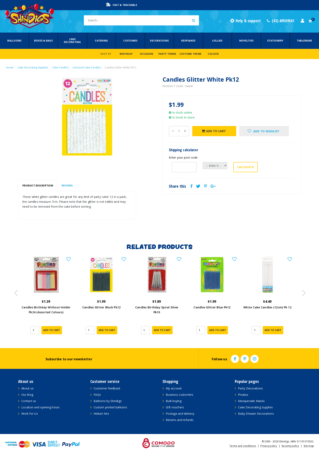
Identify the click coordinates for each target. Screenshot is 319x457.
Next (302, 292)
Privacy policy (268, 446)
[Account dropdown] (302, 20)
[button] (264, 131)
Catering (101, 40)
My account (174, 388)
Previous (15, 292)
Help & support (245, 20)
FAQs (97, 395)
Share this (177, 186)
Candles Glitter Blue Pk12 (214, 307)
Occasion (146, 54)
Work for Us (29, 413)
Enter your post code (183, 157)
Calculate (245, 167)
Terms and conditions (242, 446)
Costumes (130, 40)
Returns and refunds (179, 420)
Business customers (179, 395)
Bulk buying (173, 401)
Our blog (27, 395)
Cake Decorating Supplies (255, 407)
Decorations (159, 40)
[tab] (37, 185)
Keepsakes (188, 40)
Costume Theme (190, 54)
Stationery (275, 40)
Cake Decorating (72, 40)
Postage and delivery (180, 413)
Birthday (126, 54)
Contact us (28, 401)
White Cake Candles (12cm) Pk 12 (270, 307)
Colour (213, 54)
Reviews (67, 185)
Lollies (217, 40)
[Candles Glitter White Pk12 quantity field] (179, 131)
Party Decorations (250, 388)
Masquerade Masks (251, 401)
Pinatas (243, 395)
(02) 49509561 (281, 20)
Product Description (37, 185)
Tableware (304, 40)
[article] (48, 298)
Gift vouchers (175, 407)
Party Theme (167, 54)
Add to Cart (214, 131)
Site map (309, 446)
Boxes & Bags (43, 40)
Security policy (290, 446)
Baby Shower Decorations (256, 413)
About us (27, 388)
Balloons (14, 40)
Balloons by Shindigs (108, 401)
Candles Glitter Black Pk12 (104, 307)
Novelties (246, 40)
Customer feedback (107, 388)
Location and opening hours (40, 407)
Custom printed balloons (110, 407)
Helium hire (101, 413)
